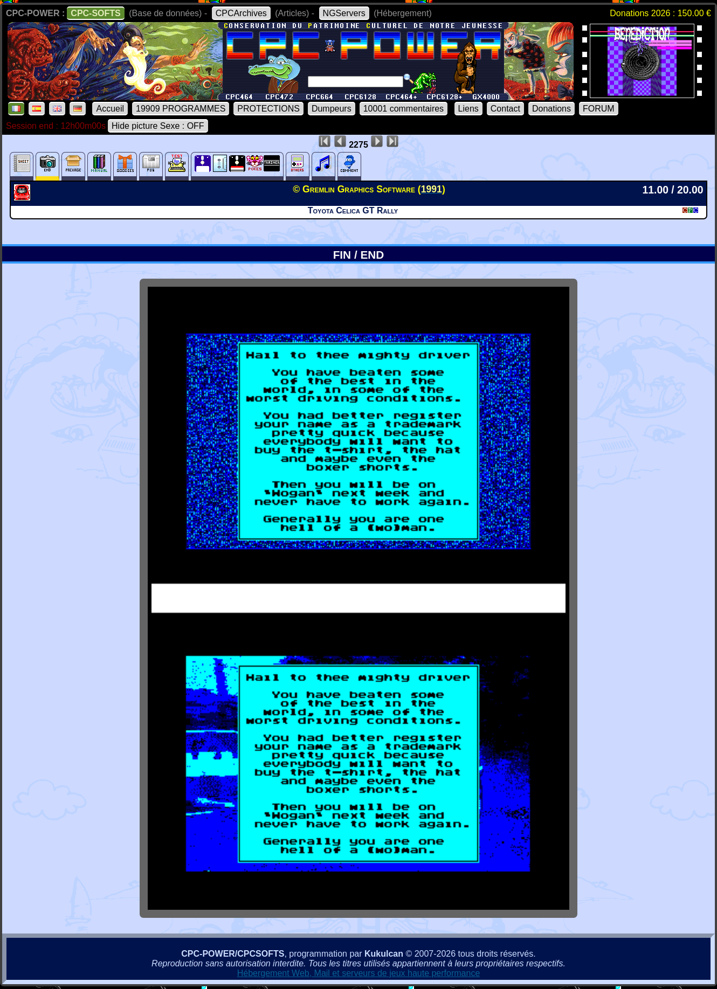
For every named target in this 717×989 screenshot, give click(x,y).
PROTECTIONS (268, 108)
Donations (551, 108)
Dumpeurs (331, 108)
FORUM (599, 108)
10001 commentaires (403, 108)
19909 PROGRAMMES (180, 108)
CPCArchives (241, 13)
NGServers (344, 13)
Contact (505, 108)
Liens (468, 108)
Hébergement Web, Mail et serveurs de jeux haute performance (358, 973)
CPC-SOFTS (95, 13)
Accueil (110, 108)
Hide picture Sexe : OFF (158, 125)
